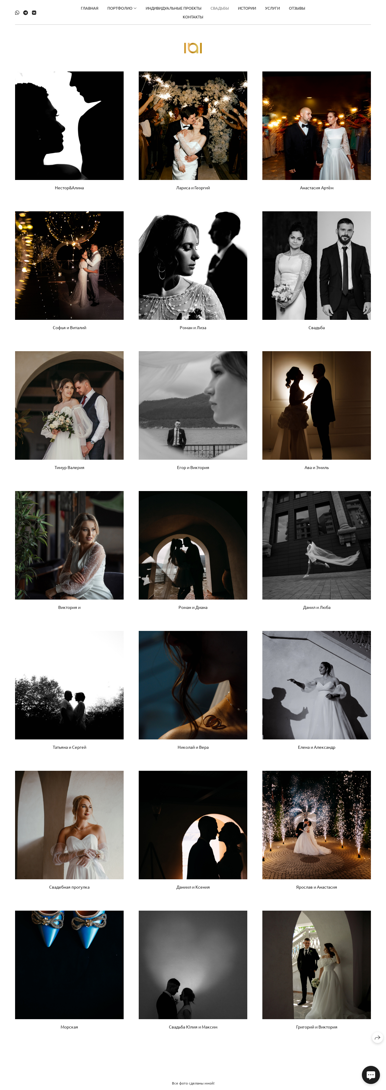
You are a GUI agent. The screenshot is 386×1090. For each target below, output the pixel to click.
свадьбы (219, 6)
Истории (247, 6)
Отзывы (297, 6)
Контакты (193, 15)
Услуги (272, 6)
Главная (89, 6)
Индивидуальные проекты (173, 6)
